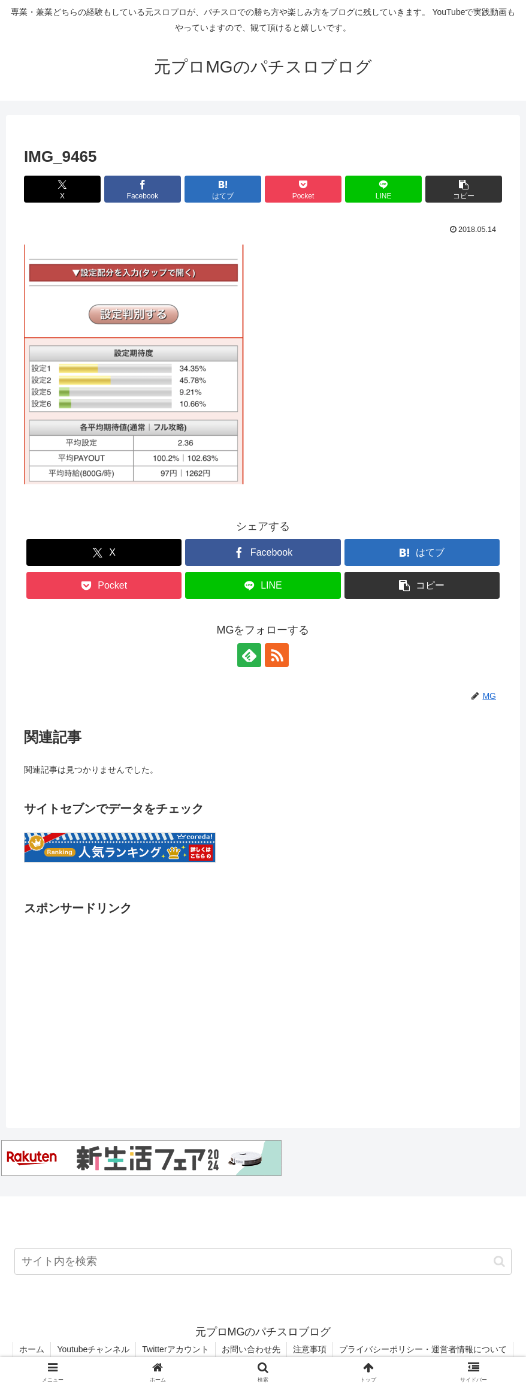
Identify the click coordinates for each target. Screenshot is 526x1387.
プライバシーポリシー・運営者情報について (423, 1349)
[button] (463, 189)
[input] (263, 1261)
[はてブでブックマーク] (223, 189)
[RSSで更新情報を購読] (277, 655)
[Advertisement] (263, 1003)
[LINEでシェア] (383, 189)
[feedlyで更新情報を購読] (249, 655)
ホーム (31, 1349)
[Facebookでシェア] (142, 189)
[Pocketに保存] (303, 189)
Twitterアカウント (175, 1349)
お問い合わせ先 (251, 1349)
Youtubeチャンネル (93, 1349)
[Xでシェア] (62, 189)
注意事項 (310, 1349)
